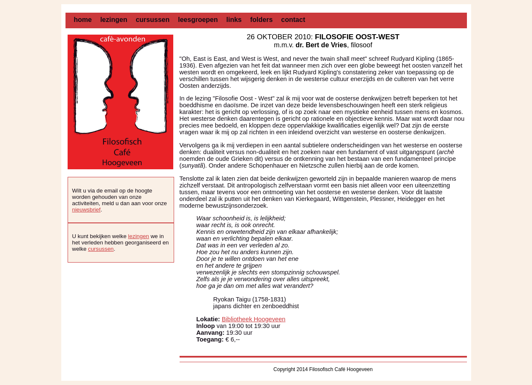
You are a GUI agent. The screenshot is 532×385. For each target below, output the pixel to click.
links (234, 19)
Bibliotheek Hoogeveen (254, 319)
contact (293, 19)
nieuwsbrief (86, 209)
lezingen (113, 19)
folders (261, 19)
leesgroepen (198, 19)
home (83, 19)
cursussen (152, 19)
